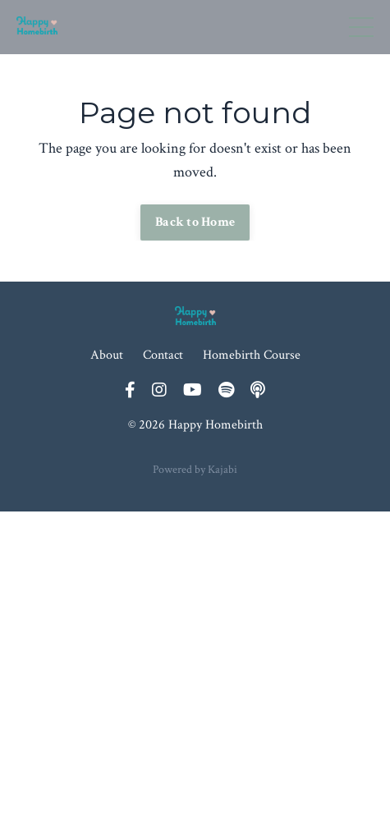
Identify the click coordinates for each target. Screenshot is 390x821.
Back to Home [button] (195, 222)
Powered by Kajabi (195, 469)
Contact (163, 355)
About (106, 355)
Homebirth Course (252, 355)
